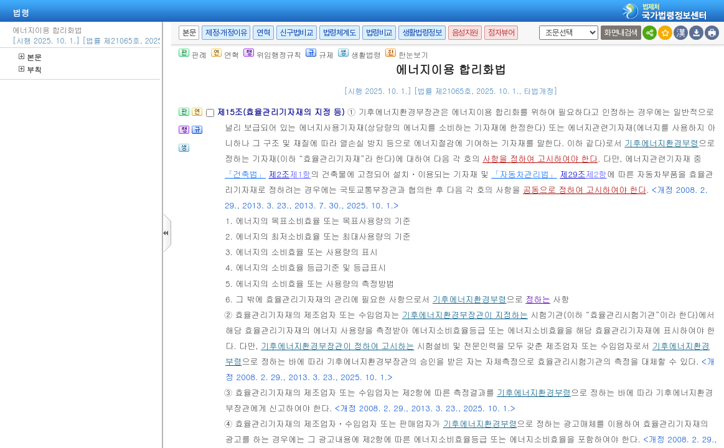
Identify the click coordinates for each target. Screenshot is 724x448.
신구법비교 (296, 32)
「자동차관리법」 (524, 174)
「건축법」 (245, 174)
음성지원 (465, 32)
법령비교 (379, 32)
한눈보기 (406, 54)
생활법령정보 (422, 32)
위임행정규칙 (272, 54)
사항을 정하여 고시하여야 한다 (540, 158)
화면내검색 (620, 32)
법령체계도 (339, 32)
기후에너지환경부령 (661, 143)
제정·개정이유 (226, 32)
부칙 (30, 69)
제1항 (300, 174)
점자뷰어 (501, 32)
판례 (193, 54)
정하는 (537, 299)
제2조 (278, 174)
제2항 (596, 174)
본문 (30, 57)
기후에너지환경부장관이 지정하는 (465, 314)
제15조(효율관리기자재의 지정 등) (282, 112)
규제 (320, 54)
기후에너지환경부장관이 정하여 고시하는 (337, 346)
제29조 (573, 174)
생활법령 (359, 54)
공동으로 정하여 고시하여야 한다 (584, 189)
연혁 (263, 32)
